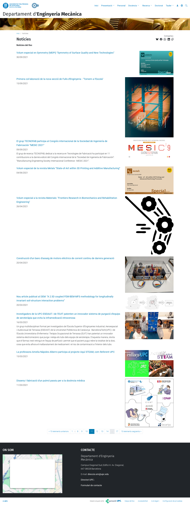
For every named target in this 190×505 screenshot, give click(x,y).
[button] (114, 5)
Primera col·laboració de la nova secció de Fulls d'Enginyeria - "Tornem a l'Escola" (59, 79)
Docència (132, 5)
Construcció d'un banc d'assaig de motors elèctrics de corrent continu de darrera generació (65, 258)
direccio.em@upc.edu (98, 474)
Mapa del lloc (130, 501)
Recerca (146, 5)
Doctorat (159, 5)
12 (97, 431)
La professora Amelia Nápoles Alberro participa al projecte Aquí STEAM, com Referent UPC (65, 352)
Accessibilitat (143, 501)
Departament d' (42, 14)
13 (102, 431)
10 (86, 431)
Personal (121, 5)
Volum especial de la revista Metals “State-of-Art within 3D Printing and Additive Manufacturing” (68, 168)
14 (107, 431)
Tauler (168, 5)
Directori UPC (87, 479)
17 (117, 431)
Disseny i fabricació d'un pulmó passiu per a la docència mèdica (50, 380)
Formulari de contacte (91, 485)
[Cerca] (186, 5)
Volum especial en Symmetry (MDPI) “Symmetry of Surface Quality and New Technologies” (65, 52)
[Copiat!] (172, 39)
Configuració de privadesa (172, 501)
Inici (96, 5)
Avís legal (154, 501)
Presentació (106, 5)
